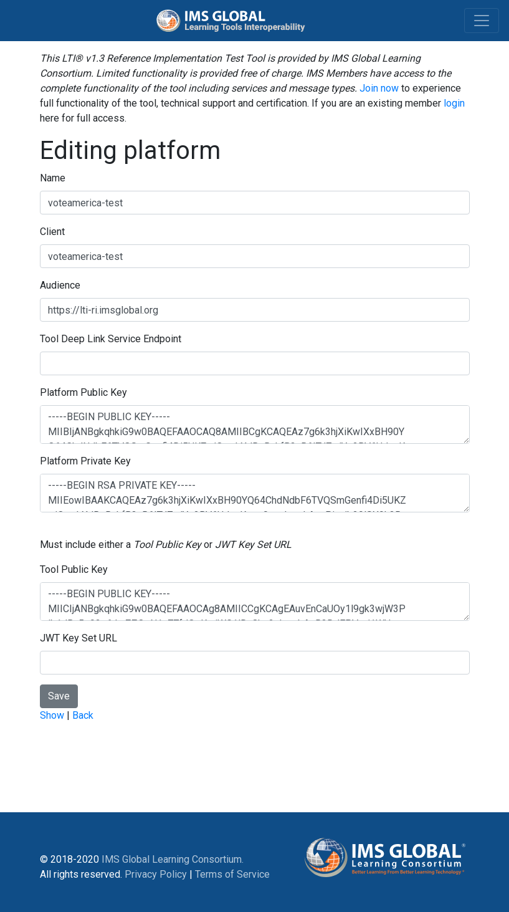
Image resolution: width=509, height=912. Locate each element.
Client (52, 232)
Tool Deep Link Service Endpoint (110, 339)
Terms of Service (232, 874)
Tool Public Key (74, 569)
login (454, 103)
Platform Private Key (85, 461)
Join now (379, 88)
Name (52, 178)
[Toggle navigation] (481, 20)
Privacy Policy (156, 874)
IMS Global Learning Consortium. (173, 859)
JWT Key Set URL (78, 638)
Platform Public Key (83, 392)
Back (82, 715)
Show (52, 715)
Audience (60, 285)
